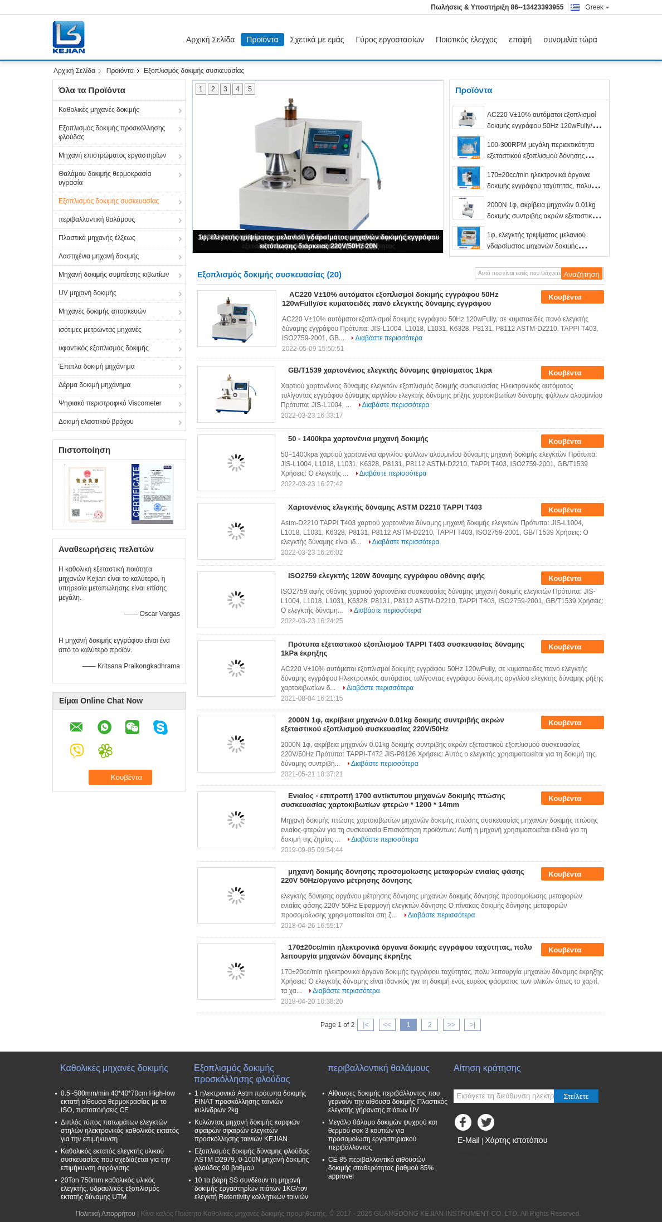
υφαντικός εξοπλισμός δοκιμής (104, 348)
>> (451, 1025)
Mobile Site (473, 1154)
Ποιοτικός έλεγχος (466, 39)
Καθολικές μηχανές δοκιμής (99, 110)
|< (365, 1025)
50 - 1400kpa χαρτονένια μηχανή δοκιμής (358, 438)
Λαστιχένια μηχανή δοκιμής (99, 256)
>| (472, 1025)
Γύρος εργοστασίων (390, 39)
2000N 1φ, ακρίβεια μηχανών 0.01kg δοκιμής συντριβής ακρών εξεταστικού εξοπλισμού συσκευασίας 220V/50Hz (543, 216)
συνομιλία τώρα (570, 39)
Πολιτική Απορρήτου (105, 1214)
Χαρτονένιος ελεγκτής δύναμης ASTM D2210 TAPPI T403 (385, 507)
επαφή (520, 39)
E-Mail (468, 1140)
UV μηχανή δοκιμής (87, 293)
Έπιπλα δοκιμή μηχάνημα (97, 366)
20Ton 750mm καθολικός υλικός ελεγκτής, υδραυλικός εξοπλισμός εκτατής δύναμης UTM (110, 1188)
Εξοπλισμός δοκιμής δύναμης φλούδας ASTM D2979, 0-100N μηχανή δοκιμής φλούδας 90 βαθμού (251, 1159)
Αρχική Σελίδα (210, 39)
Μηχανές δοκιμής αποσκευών (102, 311)
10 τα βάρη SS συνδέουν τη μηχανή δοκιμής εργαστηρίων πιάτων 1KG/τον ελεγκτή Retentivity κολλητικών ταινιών (251, 1188)
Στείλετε (576, 1096)
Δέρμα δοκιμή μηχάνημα (94, 385)
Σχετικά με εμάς (317, 39)
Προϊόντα (262, 39)
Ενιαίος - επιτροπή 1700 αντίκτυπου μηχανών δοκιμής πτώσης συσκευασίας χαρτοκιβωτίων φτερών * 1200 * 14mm (393, 800)
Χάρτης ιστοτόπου (516, 1140)
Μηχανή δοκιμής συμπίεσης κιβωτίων (114, 274)
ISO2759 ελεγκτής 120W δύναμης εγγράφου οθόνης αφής (386, 575)
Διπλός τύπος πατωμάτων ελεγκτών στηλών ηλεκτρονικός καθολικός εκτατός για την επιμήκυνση (120, 1130)
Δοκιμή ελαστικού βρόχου (96, 422)
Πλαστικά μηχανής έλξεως (97, 238)
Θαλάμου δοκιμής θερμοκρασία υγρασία (105, 178)
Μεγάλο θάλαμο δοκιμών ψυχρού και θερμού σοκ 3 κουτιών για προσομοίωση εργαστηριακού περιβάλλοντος (382, 1134)
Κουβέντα (572, 297)
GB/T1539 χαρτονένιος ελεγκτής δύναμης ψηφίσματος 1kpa (390, 370)
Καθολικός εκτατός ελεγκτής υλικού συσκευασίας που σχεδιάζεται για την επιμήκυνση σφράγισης (116, 1159)
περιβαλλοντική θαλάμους (97, 219)
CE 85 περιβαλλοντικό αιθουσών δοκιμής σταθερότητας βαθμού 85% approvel (381, 1168)
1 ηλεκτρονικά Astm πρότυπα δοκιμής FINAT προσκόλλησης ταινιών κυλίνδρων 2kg (250, 1101)
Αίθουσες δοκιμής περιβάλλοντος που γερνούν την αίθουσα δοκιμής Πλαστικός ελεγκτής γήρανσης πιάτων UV (387, 1101)
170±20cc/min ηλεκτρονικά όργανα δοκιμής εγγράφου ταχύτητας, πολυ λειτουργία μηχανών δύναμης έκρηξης (542, 186)
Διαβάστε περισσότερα (388, 338)
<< (387, 1025)
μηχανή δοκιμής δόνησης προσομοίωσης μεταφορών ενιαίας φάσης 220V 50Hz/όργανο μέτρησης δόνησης (402, 875)
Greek (597, 7)
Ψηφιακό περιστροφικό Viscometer (110, 403)
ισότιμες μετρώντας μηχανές (100, 330)
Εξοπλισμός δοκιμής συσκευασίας (109, 201)
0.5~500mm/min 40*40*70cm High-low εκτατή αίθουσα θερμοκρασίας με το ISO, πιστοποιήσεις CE (118, 1101)
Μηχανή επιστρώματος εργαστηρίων (112, 155)
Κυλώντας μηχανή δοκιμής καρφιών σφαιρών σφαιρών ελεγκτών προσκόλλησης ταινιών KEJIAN (247, 1130)
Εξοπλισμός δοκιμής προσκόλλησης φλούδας (112, 132)
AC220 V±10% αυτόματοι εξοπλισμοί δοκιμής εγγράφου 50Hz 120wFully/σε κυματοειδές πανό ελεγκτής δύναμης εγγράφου (390, 298)
